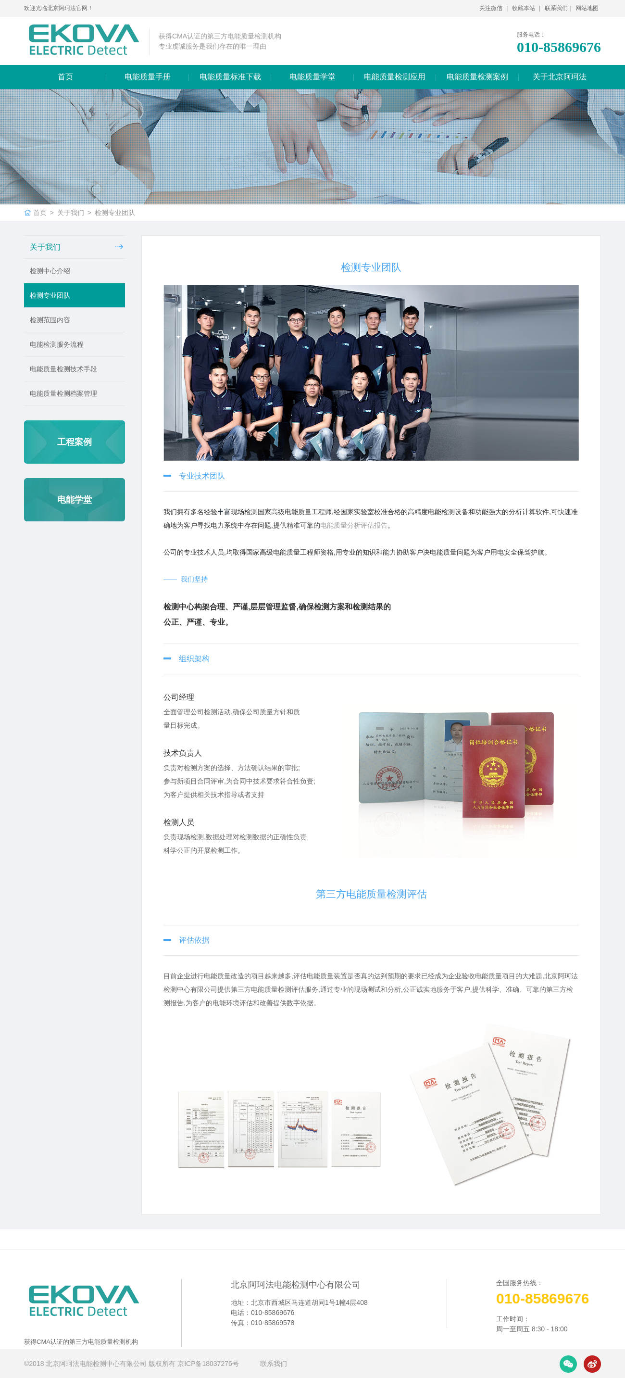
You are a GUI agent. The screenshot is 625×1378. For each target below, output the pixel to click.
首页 (65, 77)
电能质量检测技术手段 (63, 369)
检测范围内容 (50, 320)
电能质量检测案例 (477, 77)
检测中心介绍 (50, 271)
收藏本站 (524, 8)
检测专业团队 (115, 212)
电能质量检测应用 (394, 77)
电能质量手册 (148, 77)
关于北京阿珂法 (560, 77)
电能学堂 (74, 500)
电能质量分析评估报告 (354, 525)
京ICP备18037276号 (209, 1363)
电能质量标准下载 (230, 77)
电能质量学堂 (312, 77)
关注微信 (491, 8)
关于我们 (70, 212)
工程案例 (74, 442)
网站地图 (587, 8)
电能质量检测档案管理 (63, 393)
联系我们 (556, 8)
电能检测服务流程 (57, 344)
